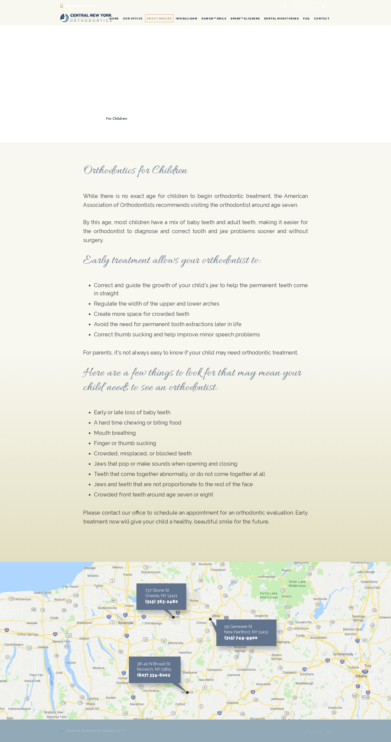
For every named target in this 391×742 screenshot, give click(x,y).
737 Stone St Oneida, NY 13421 (161, 593)
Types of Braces (163, 113)
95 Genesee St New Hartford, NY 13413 (246, 629)
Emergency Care (118, 124)
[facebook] (297, 5)
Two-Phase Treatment (81, 119)
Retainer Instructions (79, 124)
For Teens (141, 119)
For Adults (164, 119)
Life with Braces (130, 113)
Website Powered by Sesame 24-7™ (92, 730)
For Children (116, 119)
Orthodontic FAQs (153, 124)
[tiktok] (314, 5)
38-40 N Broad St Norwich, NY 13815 (154, 666)
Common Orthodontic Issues (85, 113)
